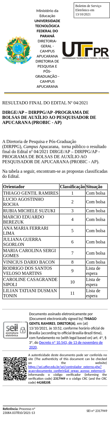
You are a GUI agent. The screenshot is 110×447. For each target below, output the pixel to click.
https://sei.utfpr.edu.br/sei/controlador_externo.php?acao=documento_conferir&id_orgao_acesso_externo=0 (66, 369)
